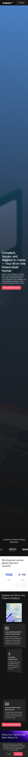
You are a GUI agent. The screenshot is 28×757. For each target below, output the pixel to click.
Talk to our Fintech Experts (11, 288)
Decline (9, 754)
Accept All (18, 754)
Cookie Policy (6, 750)
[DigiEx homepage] (9, 2)
